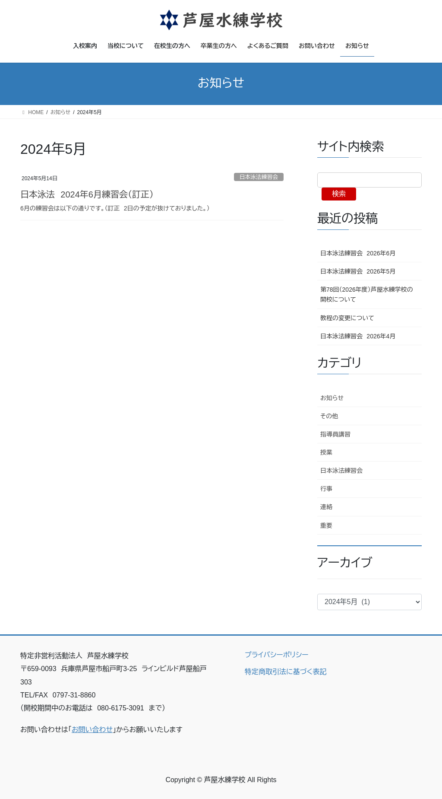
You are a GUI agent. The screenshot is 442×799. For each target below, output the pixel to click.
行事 (326, 488)
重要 (326, 525)
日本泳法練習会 (259, 177)
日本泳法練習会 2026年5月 (357, 271)
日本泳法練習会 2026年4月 (357, 336)
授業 (326, 452)
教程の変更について (347, 318)
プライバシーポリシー (277, 655)
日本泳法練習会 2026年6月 (357, 253)
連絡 (326, 506)
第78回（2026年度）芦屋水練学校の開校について (366, 294)
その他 (329, 416)
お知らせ (332, 398)
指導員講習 (335, 434)
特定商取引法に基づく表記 (285, 671)
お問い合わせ (92, 729)
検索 (339, 193)
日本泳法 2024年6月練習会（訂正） (87, 194)
